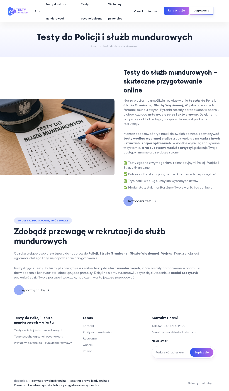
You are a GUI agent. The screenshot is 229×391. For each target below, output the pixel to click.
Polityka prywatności (97, 332)
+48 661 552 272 (174, 326)
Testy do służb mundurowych (55, 11)
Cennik (139, 11)
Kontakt (153, 11)
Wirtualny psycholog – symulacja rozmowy (43, 342)
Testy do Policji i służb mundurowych (38, 330)
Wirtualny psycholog (115, 11)
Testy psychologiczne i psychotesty (38, 336)
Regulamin (90, 338)
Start (38, 11)
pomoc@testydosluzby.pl (179, 332)
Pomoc (87, 351)
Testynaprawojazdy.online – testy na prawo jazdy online (69, 380)
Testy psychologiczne (92, 11)
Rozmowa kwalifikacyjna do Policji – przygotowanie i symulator (56, 385)
